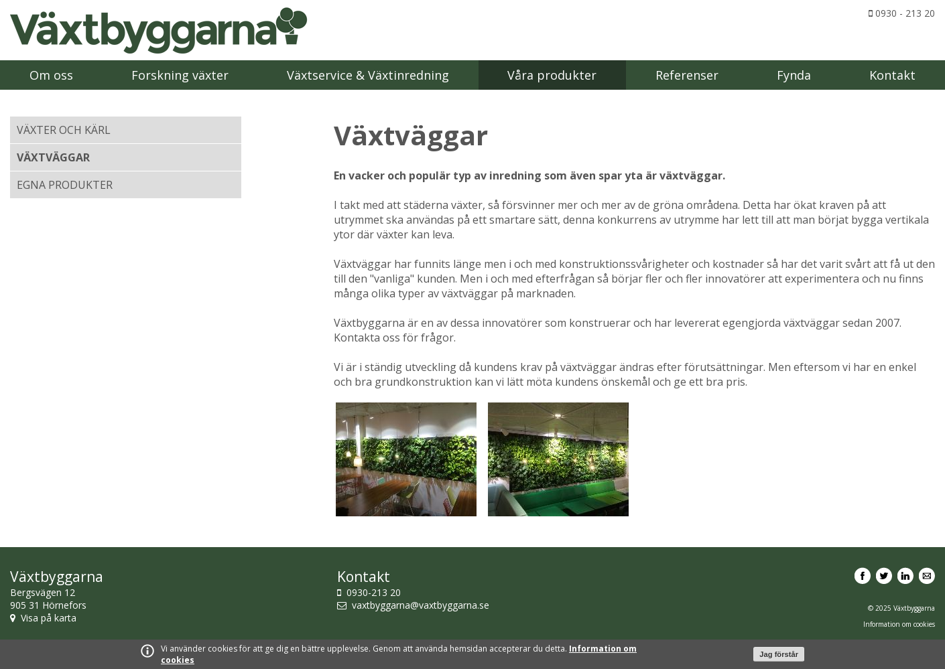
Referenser (686, 75)
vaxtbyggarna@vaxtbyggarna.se (420, 605)
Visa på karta (48, 617)
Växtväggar (53, 157)
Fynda (794, 75)
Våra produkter (551, 75)
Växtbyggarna (159, 30)
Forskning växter (180, 75)
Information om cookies (899, 624)
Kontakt (892, 75)
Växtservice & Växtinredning (368, 75)
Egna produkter (65, 184)
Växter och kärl (64, 130)
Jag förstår (778, 654)
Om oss (51, 75)
